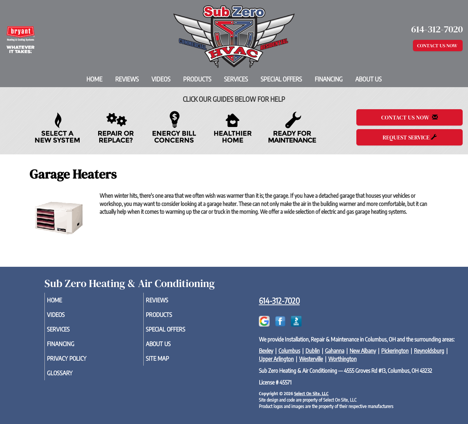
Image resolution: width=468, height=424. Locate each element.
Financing (328, 79)
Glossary (69, 379)
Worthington (342, 358)
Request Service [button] (410, 137)
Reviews (127, 79)
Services (236, 79)
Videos (160, 79)
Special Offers (281, 79)
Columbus (289, 350)
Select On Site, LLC (311, 393)
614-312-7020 (279, 301)
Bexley (266, 350)
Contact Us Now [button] (437, 45)
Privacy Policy (77, 363)
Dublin (312, 350)
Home (94, 79)
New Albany (363, 350)
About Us (368, 79)
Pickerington (395, 350)
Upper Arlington (276, 358)
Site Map (167, 363)
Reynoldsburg (429, 350)
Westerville (311, 358)
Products (197, 79)
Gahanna (334, 350)
